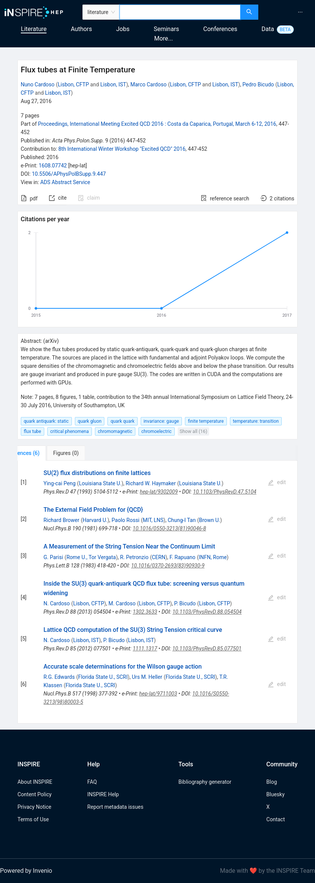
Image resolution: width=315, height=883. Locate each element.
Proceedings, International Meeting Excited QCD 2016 (157, 124)
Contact (275, 819)
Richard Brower (61, 520)
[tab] (41, 453)
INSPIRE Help (103, 794)
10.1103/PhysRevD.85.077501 (207, 648)
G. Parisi (53, 557)
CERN (158, 557)
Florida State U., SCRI (102, 677)
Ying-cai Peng (59, 483)
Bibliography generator (204, 782)
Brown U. (209, 520)
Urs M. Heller (147, 677)
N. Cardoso (56, 603)
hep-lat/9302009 (159, 492)
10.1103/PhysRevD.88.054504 (207, 612)
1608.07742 (53, 166)
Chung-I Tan (182, 520)
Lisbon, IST (113, 84)
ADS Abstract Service (65, 182)
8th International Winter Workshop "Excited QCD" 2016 (121, 149)
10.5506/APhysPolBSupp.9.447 (69, 174)
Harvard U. (94, 520)
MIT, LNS (153, 520)
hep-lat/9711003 (158, 694)
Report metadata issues (115, 807)
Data (268, 29)
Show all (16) (193, 431)
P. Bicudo (185, 603)
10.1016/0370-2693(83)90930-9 (168, 566)
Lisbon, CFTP (73, 84)
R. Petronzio (134, 557)
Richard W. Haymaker (151, 483)
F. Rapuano (182, 557)
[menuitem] (300, 12)
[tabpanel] (157, 592)
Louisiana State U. (100, 483)
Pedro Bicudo (258, 84)
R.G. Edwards (59, 677)
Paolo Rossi (126, 520)
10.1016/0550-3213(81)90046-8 (169, 528)
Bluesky (275, 794)
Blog (271, 782)
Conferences (220, 29)
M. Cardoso (122, 603)
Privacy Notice (34, 807)
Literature (34, 29)
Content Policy (34, 794)
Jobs (122, 29)
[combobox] (179, 12)
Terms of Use (33, 819)
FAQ (92, 782)
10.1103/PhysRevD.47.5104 (224, 492)
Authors (81, 29)
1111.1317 (145, 648)
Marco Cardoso (148, 84)
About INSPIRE (34, 782)
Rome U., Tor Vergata (91, 557)
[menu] (287, 12)
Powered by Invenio (26, 870)
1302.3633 (145, 612)
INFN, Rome (213, 557)
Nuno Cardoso (37, 84)
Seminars (166, 29)
